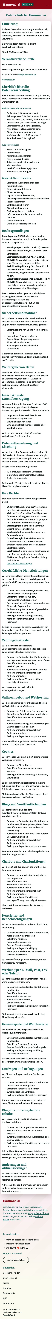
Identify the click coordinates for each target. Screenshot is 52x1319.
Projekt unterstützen (16, 1260)
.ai (18, 4)
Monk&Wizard (9, 1315)
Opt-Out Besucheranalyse (19, 563)
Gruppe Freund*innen (38, 1213)
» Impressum (8, 79)
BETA (25, 4)
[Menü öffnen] (47, 4)
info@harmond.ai (27, 74)
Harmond (10, 4)
